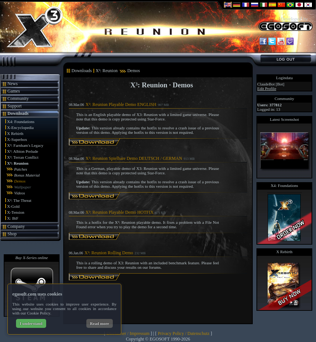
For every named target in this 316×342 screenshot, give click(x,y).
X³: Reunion (17, 163)
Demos (20, 181)
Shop (12, 233)
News (12, 83)
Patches (20, 169)
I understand (31, 323)
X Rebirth (15, 133)
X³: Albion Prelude (22, 151)
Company (16, 226)
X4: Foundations (21, 121)
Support (14, 106)
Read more (99, 323)
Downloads (18, 113)
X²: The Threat (19, 200)
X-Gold (13, 206)
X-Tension (15, 212)
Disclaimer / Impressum (127, 333)
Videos (19, 193)
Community (18, 98)
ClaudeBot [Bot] (270, 84)
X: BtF (12, 218)
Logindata (284, 77)
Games (13, 91)
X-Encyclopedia (20, 127)
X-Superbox (17, 139)
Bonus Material (27, 175)
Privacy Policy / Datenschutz (184, 333)
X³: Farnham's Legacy (25, 145)
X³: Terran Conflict (22, 157)
